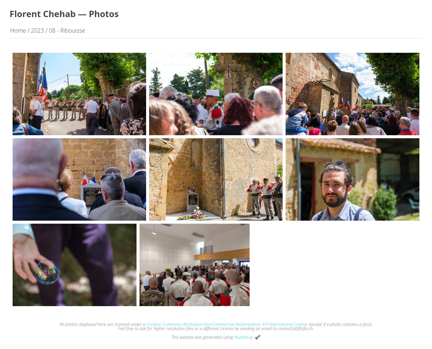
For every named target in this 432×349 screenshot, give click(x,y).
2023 (37, 30)
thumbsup (243, 337)
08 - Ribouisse (67, 30)
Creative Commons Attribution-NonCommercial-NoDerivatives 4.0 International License (227, 324)
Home (18, 30)
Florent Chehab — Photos (64, 13)
